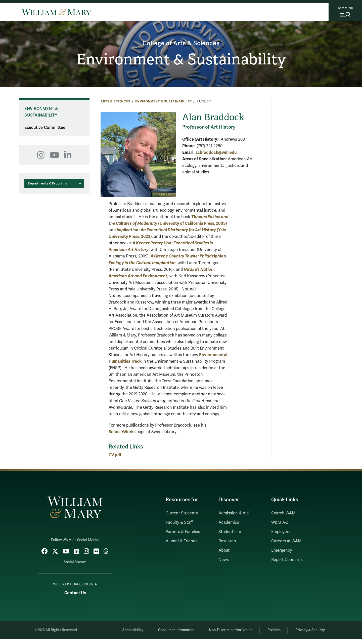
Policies (274, 630)
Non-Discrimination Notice (231, 630)
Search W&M (283, 513)
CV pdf (115, 455)
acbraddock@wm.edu (216, 152)
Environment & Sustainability (181, 59)
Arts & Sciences (115, 101)
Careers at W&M (286, 541)
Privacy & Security (310, 630)
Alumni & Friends (181, 541)
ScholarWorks (122, 431)
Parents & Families (183, 531)
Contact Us (75, 592)
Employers (280, 531)
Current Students (182, 513)
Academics (228, 522)
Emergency (281, 550)
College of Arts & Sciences (181, 43)
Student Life (229, 531)
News (223, 559)
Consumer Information (176, 630)
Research (227, 541)
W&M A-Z (280, 522)
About (224, 550)
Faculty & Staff (179, 522)
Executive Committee (44, 127)
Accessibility (132, 630)
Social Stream (75, 562)
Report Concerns (287, 559)
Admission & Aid (233, 513)
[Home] (56, 12)
